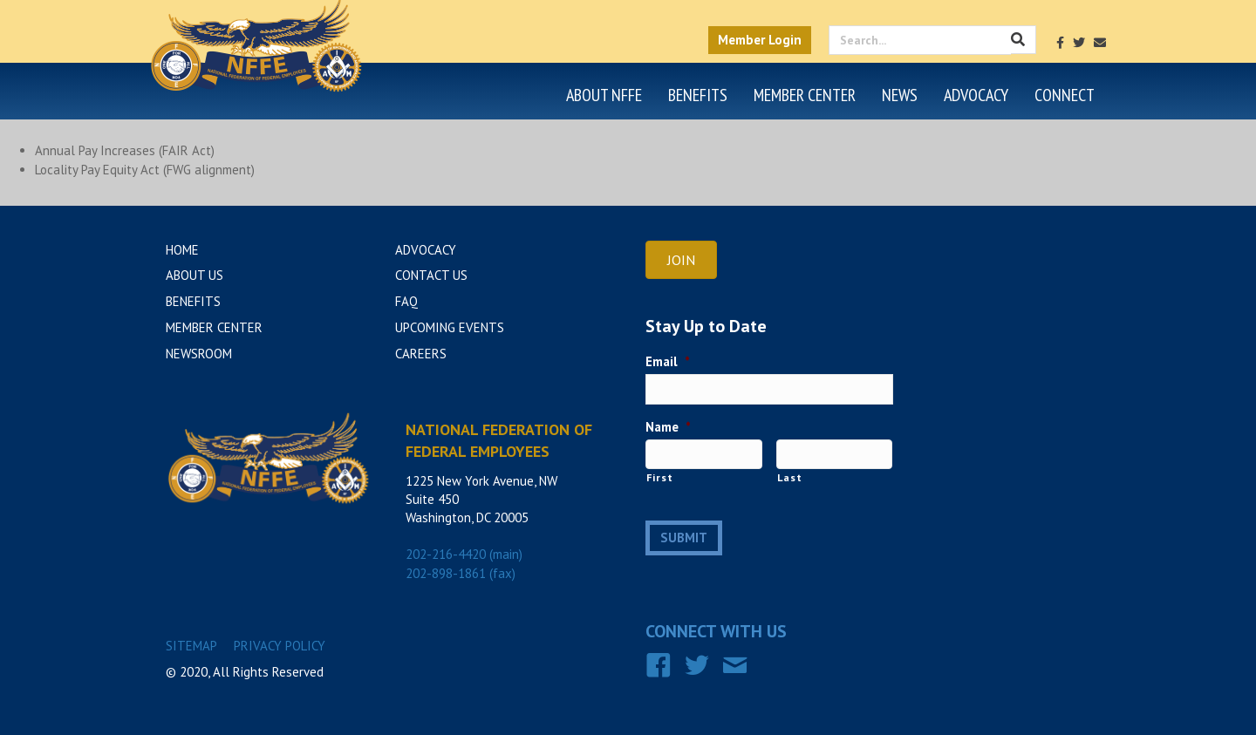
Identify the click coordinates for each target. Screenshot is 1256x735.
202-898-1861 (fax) (460, 573)
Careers (421, 353)
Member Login (760, 39)
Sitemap (191, 645)
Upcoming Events (449, 327)
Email (667, 361)
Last (789, 477)
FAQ (406, 301)
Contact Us (431, 275)
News (900, 95)
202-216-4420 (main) (464, 554)
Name (668, 427)
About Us (194, 275)
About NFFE (604, 95)
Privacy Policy (279, 645)
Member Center (805, 95)
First (659, 477)
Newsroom (199, 353)
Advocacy (976, 95)
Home (182, 250)
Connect (1064, 95)
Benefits (697, 95)
